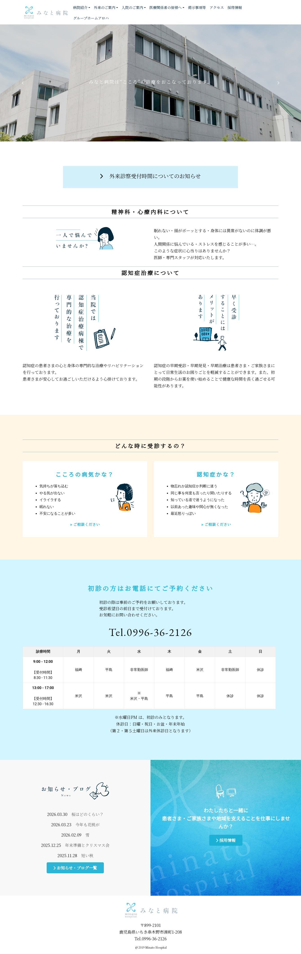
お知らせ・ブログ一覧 (75, 868)
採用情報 (234, 7)
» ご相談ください (85, 524)
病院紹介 (80, 7)
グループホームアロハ (91, 18)
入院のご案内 (132, 7)
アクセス (216, 7)
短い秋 (87, 855)
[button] (22, 82)
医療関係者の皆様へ (165, 7)
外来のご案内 (104, 7)
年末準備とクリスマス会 (87, 845)
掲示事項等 (197, 7)
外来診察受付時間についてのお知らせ (150, 176)
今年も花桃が (87, 824)
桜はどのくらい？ (87, 814)
